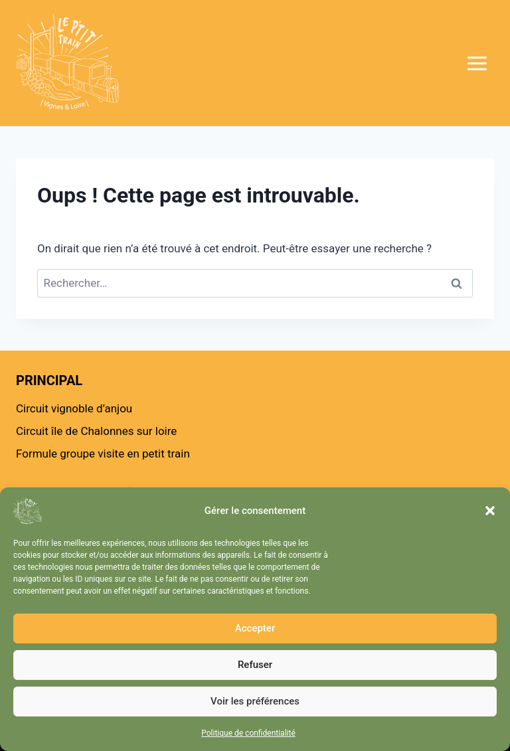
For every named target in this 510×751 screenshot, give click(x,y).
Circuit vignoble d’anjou (74, 408)
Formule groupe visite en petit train (103, 453)
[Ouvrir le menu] (456, 63)
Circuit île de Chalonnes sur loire (96, 431)
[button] (490, 510)
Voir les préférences (255, 701)
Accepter (255, 628)
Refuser (255, 665)
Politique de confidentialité (248, 733)
